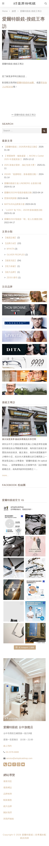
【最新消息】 (10, 260)
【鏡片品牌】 (10, 272)
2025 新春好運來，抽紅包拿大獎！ (20, 165)
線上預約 (7, 746)
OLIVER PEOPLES (16, 255)
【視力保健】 (10, 266)
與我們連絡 (8, 819)
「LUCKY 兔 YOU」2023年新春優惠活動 (23, 210)
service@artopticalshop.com (18, 758)
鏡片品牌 (7, 806)
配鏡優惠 (7, 800)
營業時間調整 (10, 198)
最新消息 (7, 781)
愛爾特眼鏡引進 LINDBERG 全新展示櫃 (22, 183)
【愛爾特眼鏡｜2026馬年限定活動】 (21, 147)
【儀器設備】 (10, 237)
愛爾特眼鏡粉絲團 (25, 82)
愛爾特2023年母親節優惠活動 (18, 192)
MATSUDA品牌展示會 (14, 204)
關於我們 (7, 812)
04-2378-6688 (12, 752)
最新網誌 (7, 787)
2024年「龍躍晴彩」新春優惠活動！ (21, 174)
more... (5, 475)
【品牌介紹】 (10, 243)
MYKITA (10, 249)
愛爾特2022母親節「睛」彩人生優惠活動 (23, 219)
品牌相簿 (7, 794)
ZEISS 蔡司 (12, 277)
